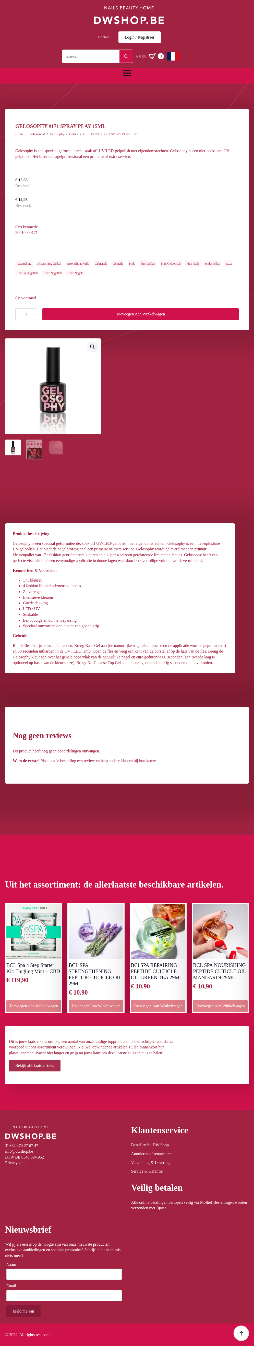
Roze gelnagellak (27, 273)
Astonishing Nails (78, 263)
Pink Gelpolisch (170, 263)
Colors (73, 134)
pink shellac (212, 263)
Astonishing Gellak (49, 263)
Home (19, 134)
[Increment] (33, 314)
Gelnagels (101, 263)
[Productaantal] (26, 314)
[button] (92, 346)
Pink (132, 263)
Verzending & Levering (150, 1162)
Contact (104, 37)
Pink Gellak (147, 263)
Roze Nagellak (53, 273)
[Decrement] (19, 314)
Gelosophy (57, 134)
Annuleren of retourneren (152, 1154)
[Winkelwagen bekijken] (150, 56)
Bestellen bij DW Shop (150, 1145)
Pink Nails (192, 263)
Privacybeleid (16, 1163)
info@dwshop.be (19, 1151)
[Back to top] (241, 1333)
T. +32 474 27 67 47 (21, 1145)
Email (12, 1286)
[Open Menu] (127, 73)
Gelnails (118, 263)
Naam (12, 1264)
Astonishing (24, 263)
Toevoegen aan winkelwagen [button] (33, 1006)
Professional (36, 134)
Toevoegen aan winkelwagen (140, 314)
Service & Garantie (147, 1171)
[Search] (126, 56)
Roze (229, 263)
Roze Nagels (75, 273)
